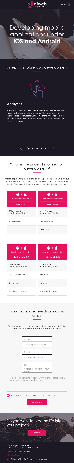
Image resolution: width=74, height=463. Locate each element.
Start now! (37, 433)
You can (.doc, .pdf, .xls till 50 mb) (34, 395)
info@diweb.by (13, 455)
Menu (65, 4)
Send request (37, 402)
